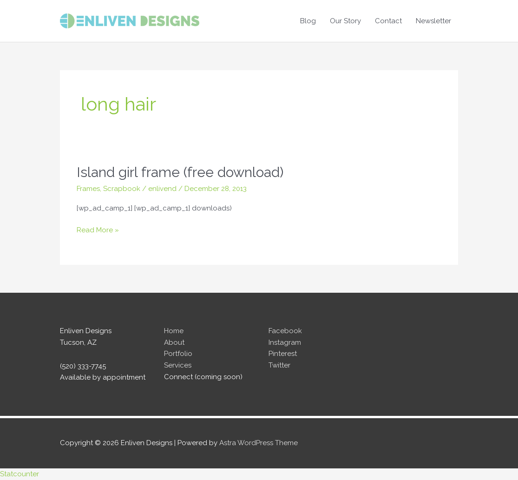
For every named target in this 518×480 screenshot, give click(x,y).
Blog (308, 21)
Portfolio (178, 353)
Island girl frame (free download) (180, 172)
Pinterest (283, 353)
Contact (388, 21)
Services (177, 365)
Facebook (285, 331)
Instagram (285, 342)
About (174, 342)
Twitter (279, 365)
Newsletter (433, 21)
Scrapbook (121, 188)
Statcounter (19, 474)
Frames (88, 188)
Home (174, 331)
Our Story (345, 21)
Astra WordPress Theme (258, 443)
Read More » (98, 230)
